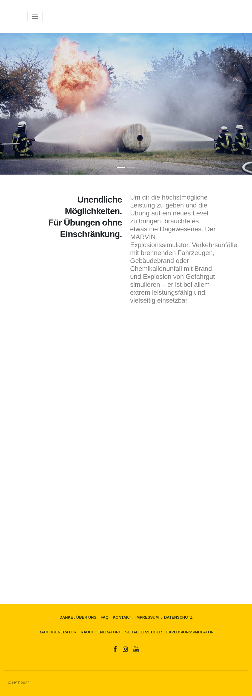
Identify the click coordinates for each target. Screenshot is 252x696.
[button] (19, 104)
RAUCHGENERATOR (57, 632)
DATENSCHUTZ (178, 617)
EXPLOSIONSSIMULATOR (190, 632)
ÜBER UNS (86, 617)
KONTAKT (122, 617)
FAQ (104, 617)
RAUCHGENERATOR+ (101, 632)
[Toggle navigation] (35, 16)
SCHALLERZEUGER (143, 632)
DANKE (66, 617)
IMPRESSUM (147, 617)
